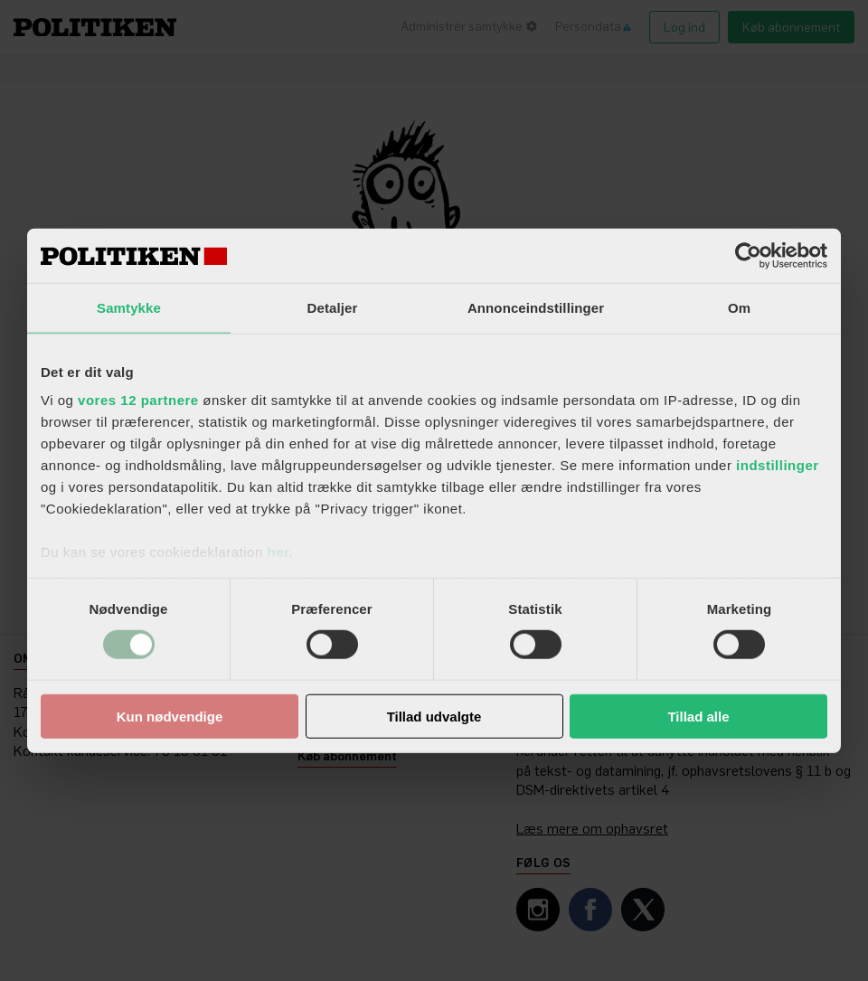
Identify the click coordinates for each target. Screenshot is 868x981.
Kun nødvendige (170, 716)
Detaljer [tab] (332, 307)
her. (280, 552)
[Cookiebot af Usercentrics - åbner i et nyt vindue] (748, 255)
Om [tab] (739, 307)
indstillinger (777, 465)
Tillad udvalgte (434, 716)
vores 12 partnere (138, 400)
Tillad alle (698, 716)
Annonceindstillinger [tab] (535, 307)
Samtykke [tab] (129, 307)
